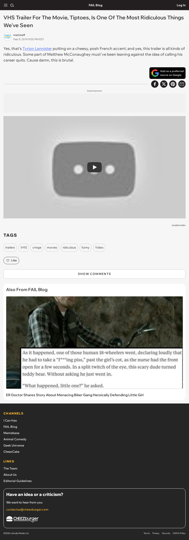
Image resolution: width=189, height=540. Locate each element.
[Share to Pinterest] (173, 84)
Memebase (11, 433)
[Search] (12, 5)
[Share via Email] (182, 84)
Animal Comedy (14, 439)
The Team (10, 468)
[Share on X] (163, 84)
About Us (10, 475)
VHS (23, 247)
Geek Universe (13, 445)
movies (52, 247)
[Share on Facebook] (154, 84)
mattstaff (19, 35)
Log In (181, 5)
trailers (10, 247)
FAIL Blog (95, 5)
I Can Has (10, 420)
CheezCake (11, 452)
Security (166, 533)
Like (11, 260)
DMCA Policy (179, 533)
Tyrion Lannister (37, 48)
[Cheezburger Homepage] (94, 519)
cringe (37, 247)
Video (99, 247)
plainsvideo (180, 225)
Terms (147, 533)
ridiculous (69, 247)
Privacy (155, 533)
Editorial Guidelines (17, 481)
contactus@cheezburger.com (27, 509)
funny (86, 247)
